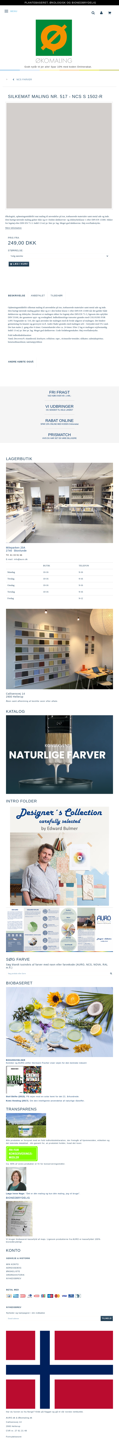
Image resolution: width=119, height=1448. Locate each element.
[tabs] (93, 12)
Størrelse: (15, 250)
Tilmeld (107, 1318)
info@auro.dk (21, 559)
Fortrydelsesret (14, 1437)
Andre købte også (21, 362)
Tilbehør (56, 295)
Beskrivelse (16, 295)
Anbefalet (38, 295)
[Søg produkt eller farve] (111, 973)
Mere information (13, 228)
